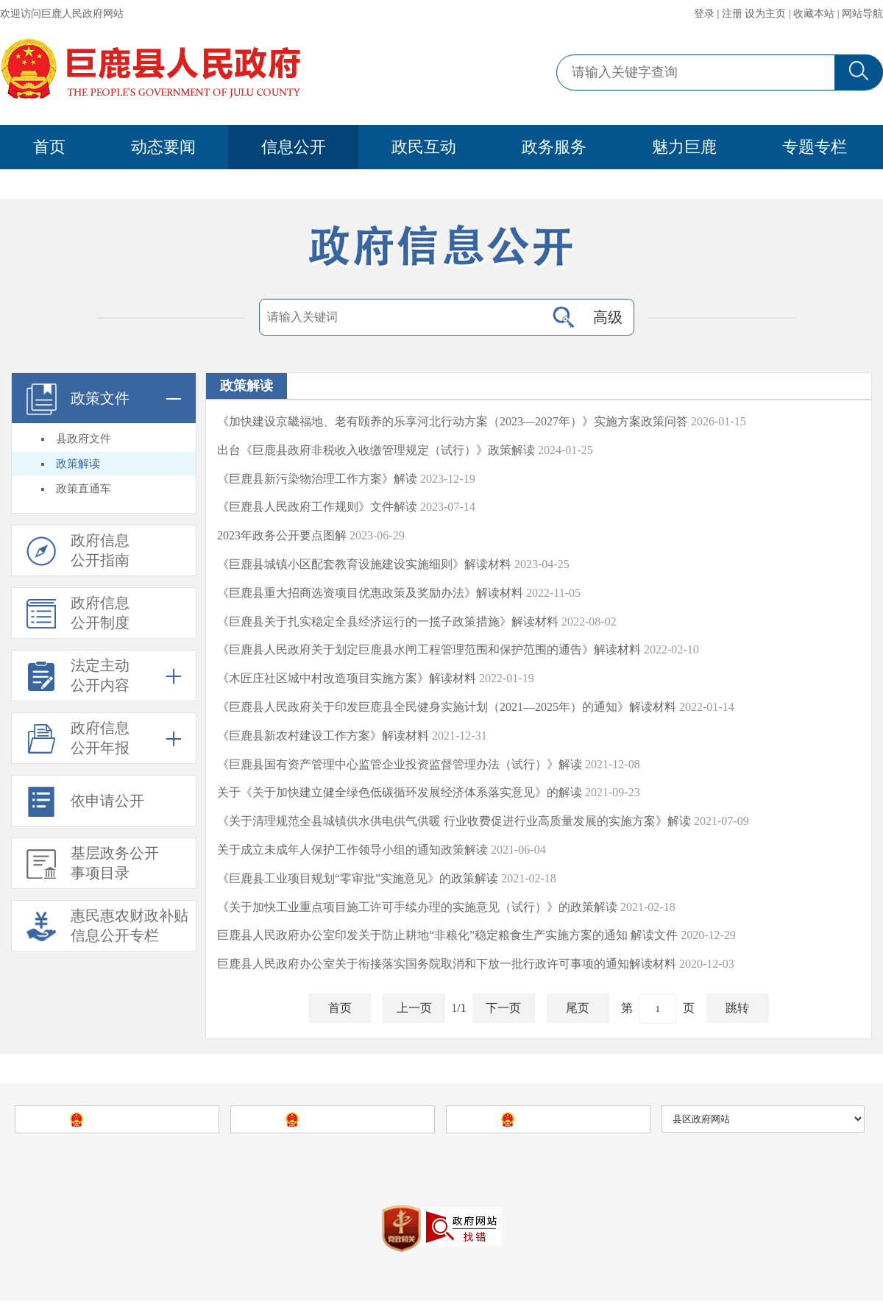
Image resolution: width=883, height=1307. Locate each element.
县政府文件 (83, 441)
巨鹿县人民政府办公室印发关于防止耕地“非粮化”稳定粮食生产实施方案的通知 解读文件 (447, 938)
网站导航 (862, 13)
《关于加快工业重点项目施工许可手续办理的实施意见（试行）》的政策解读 (417, 910)
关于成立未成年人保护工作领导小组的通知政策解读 (352, 852)
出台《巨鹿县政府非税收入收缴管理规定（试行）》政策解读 (376, 453)
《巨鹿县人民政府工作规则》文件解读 (317, 509)
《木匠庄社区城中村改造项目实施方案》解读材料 (346, 681)
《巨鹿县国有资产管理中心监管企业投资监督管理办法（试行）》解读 (399, 767)
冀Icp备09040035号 (367, 1205)
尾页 (577, 1011)
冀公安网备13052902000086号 (496, 1205)
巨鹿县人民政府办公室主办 (474, 1167)
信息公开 (293, 147)
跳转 (737, 1011)
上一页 (414, 1011)
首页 (49, 147)
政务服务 (554, 147)
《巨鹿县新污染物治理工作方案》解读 (317, 481)
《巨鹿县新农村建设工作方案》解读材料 (323, 738)
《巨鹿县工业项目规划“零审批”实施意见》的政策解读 (357, 881)
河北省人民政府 (343, 1125)
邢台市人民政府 (559, 1125)
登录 (704, 13)
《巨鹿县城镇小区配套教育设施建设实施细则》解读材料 (364, 567)
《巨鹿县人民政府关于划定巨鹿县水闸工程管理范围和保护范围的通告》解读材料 (429, 652)
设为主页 (765, 13)
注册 (732, 13)
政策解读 (78, 466)
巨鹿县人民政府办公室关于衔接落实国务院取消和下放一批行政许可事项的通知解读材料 (446, 966)
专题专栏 (814, 147)
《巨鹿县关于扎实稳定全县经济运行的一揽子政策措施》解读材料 (387, 624)
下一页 (503, 1011)
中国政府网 (128, 1125)
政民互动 (423, 147)
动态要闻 (163, 147)
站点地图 (621, 1167)
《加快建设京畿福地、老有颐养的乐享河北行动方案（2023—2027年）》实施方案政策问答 (452, 424)
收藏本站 (813, 13)
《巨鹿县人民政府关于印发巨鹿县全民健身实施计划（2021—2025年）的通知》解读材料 (446, 710)
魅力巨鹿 (684, 147)
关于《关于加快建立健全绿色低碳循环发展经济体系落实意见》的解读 (399, 795)
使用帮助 (671, 1167)
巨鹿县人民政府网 (285, 1167)
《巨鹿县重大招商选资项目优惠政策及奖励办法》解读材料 (370, 595)
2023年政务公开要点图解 (282, 538)
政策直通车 (83, 491)
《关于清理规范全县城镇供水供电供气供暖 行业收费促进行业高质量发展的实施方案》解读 (454, 824)
